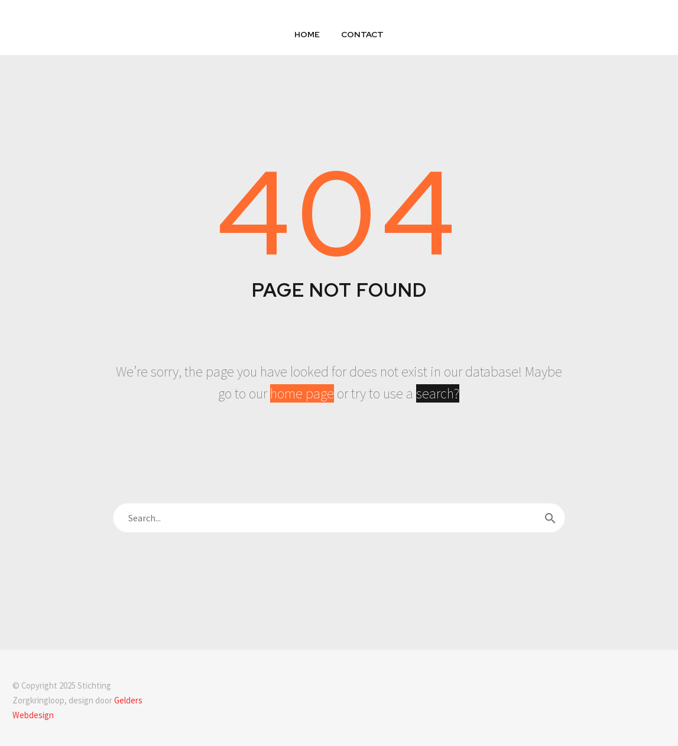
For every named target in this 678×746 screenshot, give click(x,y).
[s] (339, 518)
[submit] (550, 518)
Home (307, 34)
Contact (362, 34)
